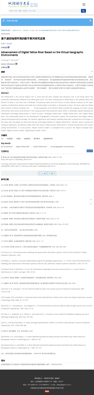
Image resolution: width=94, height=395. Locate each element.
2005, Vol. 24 (17, 30)
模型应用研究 (5, 34)
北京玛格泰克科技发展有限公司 (47, 388)
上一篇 (42, 173)
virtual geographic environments (62, 147)
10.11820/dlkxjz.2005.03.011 (48, 30)
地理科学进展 (5, 30)
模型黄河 (27, 139)
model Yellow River (40, 147)
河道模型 (10, 139)
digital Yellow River (23, 147)
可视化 (18, 139)
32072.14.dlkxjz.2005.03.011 (71, 30)
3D (2, 139)
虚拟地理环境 (48, 139)
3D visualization (7, 147)
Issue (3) (25, 30)
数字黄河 (37, 139)
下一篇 (51, 173)
